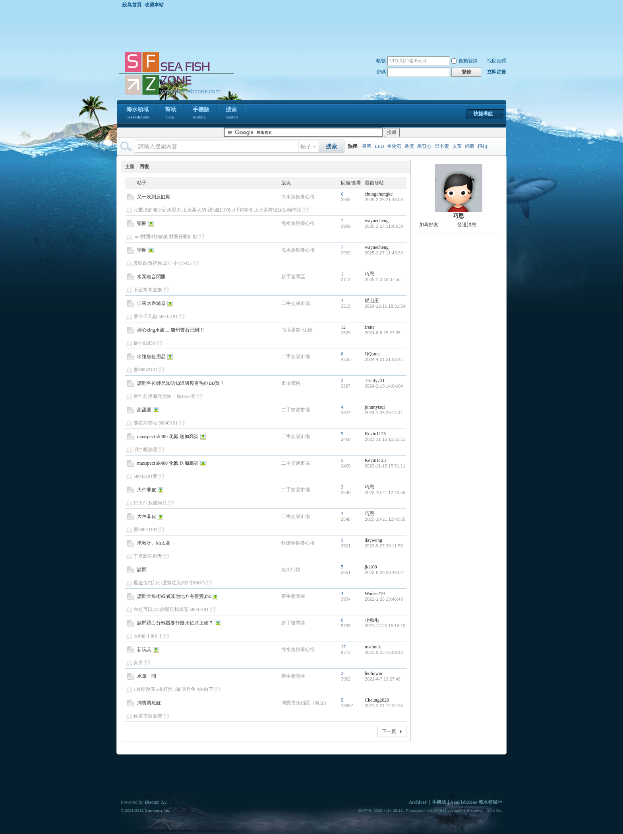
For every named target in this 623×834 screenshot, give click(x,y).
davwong (373, 540)
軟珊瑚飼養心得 (298, 543)
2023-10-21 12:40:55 (385, 492)
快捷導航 (483, 113)
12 (343, 327)
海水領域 (137, 114)
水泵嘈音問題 (151, 276)
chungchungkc (379, 194)
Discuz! (152, 802)
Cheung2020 (377, 700)
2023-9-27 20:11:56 (384, 545)
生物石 (394, 146)
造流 (409, 146)
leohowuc (374, 673)
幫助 (170, 114)
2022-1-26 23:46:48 (384, 599)
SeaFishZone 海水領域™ (476, 802)
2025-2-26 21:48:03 (384, 199)
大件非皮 (146, 490)
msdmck (373, 647)
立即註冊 (496, 72)
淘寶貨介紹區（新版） (305, 703)
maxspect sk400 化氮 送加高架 (168, 436)
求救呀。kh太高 (153, 543)
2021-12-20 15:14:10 (385, 625)
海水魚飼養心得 (298, 197)
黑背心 (424, 146)
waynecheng (377, 220)
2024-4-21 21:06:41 (384, 359)
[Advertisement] (313, 29)
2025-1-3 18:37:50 (382, 279)
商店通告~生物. (297, 330)
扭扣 (482, 146)
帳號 (381, 61)
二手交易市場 (295, 303)
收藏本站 (154, 5)
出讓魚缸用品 (151, 356)
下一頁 (389, 731)
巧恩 (369, 274)
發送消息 (466, 224)
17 (343, 647)
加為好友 (428, 224)
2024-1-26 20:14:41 (384, 412)
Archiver (417, 802)
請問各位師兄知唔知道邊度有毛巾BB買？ (180, 383)
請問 (142, 569)
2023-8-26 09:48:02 (384, 572)
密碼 (381, 72)
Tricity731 (375, 380)
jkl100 (371, 567)
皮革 (457, 146)
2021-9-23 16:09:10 (384, 652)
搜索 (232, 114)
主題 (130, 166)
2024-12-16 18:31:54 (385, 306)
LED (379, 146)
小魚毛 (372, 620)
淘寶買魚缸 (149, 703)
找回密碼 (496, 61)
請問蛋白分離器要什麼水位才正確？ (175, 623)
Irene (370, 327)
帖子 (306, 146)
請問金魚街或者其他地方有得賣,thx (174, 596)
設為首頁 (131, 5)
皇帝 (366, 146)
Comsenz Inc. (157, 810)
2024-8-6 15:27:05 (382, 332)
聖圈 (142, 223)
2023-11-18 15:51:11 (385, 439)
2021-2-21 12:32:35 (384, 705)
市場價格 (290, 383)
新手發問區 (293, 276)
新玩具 (144, 649)
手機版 (201, 114)
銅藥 (469, 146)
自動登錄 (464, 61)
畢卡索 (442, 146)
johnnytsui (375, 407)
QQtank (372, 354)
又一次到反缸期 (153, 197)
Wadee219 (375, 593)
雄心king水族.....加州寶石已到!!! (170, 330)
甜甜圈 (144, 410)
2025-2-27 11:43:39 (384, 226)
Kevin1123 (375, 433)
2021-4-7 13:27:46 (382, 679)
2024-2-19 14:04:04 (384, 386)
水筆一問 (146, 676)
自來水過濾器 (151, 303)
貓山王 (372, 300)
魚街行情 (290, 569)
